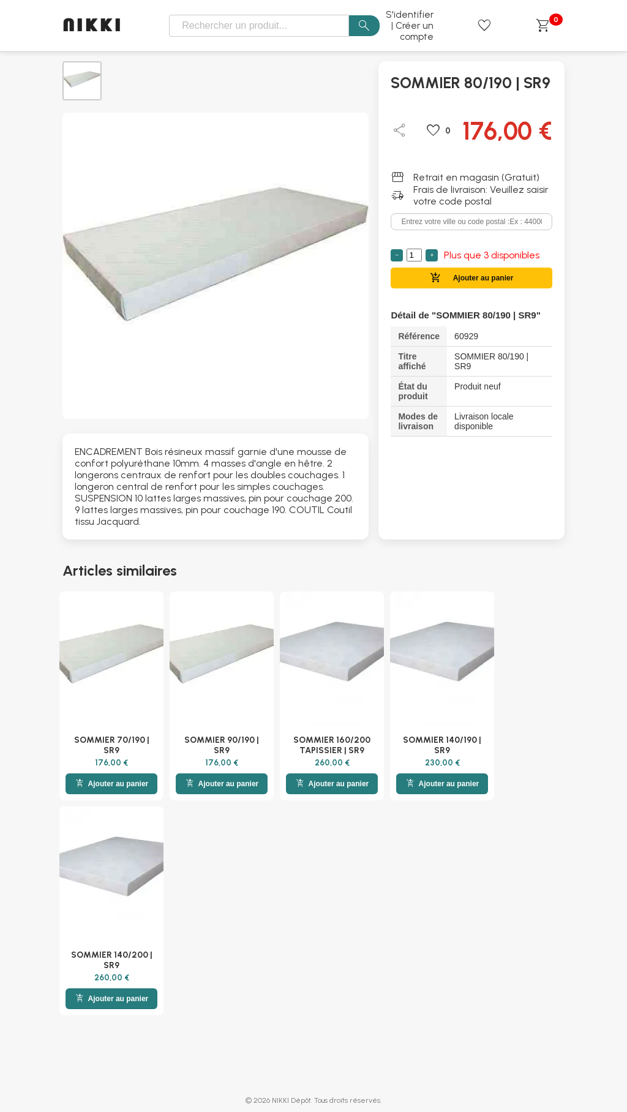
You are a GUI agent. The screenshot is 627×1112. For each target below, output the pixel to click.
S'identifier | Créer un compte (410, 25)
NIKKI (92, 26)
